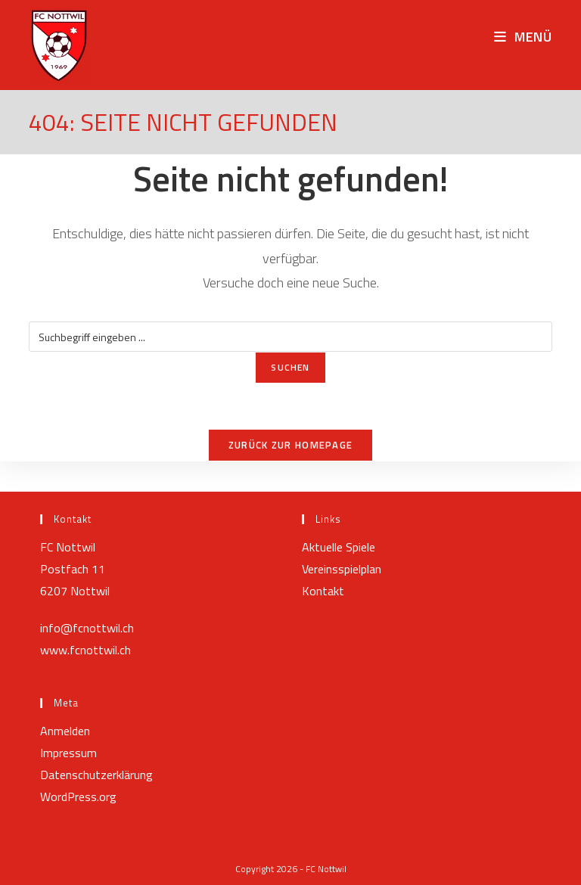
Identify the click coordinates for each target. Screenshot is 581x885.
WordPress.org (78, 796)
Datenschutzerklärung (96, 774)
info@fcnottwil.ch (87, 628)
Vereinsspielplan (341, 569)
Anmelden (65, 731)
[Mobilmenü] (523, 36)
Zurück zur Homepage (290, 444)
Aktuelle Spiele (338, 547)
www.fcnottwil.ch (85, 650)
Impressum (68, 753)
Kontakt (323, 591)
